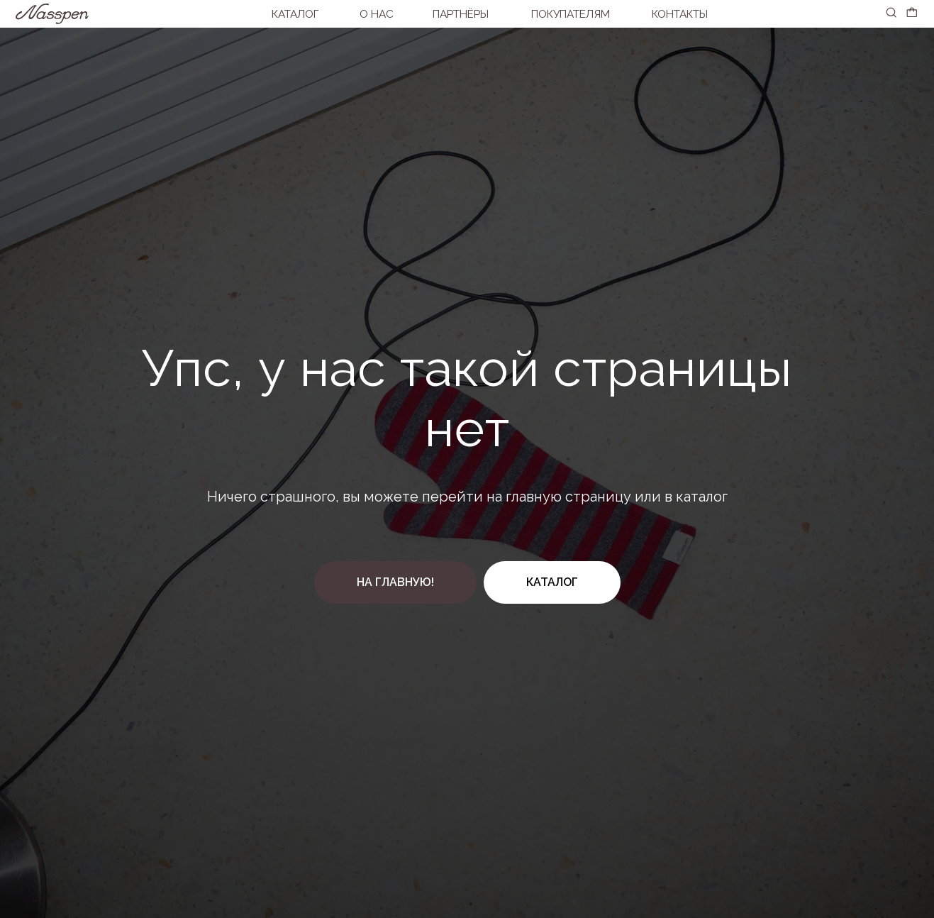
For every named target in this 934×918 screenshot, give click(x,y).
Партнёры (461, 14)
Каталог (295, 14)
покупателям (570, 14)
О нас (377, 14)
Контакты (680, 14)
